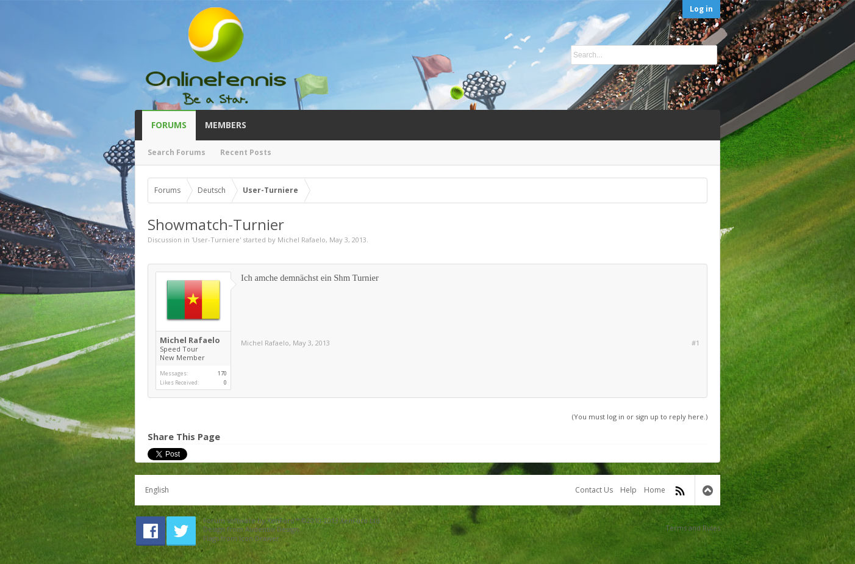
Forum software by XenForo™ (292, 520)
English (157, 490)
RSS (680, 491)
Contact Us (594, 490)
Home (654, 490)
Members (225, 125)
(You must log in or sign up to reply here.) (639, 416)
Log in (701, 9)
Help (628, 490)
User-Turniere (216, 239)
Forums (169, 125)
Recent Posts (245, 152)
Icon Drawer (259, 538)
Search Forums (177, 152)
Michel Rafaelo (301, 239)
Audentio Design (272, 528)
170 (222, 373)
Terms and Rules (692, 527)
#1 (695, 343)
